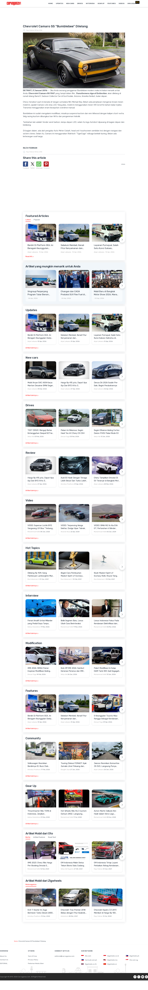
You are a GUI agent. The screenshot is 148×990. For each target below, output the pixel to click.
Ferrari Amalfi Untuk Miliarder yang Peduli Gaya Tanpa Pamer (40, 622)
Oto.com (86, 956)
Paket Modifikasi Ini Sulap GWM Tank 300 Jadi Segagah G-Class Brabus (106, 669)
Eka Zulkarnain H (33, 579)
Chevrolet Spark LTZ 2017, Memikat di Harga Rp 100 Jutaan (105, 911)
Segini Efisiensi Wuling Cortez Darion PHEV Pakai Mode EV (106, 431)
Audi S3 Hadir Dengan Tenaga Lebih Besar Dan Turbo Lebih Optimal (74, 479)
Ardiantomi (64, 916)
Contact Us (4, 960)
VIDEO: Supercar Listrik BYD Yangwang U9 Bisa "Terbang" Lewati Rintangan (40, 527)
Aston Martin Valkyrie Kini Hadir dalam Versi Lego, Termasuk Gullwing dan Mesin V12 (107, 812)
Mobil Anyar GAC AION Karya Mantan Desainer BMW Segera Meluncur (41, 384)
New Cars (70, 3)
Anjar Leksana (33, 252)
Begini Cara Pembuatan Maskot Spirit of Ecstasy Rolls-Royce (72, 574)
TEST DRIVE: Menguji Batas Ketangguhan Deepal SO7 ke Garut (40, 432)
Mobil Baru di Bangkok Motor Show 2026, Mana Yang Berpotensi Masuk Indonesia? (105, 293)
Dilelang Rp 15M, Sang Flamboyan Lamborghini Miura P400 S (41, 574)
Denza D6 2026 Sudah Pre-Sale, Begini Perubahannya (106, 384)
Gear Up (101, 3)
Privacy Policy (33, 960)
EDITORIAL (4, 963)
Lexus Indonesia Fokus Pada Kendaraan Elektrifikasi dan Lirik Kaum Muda (106, 622)
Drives (80, 3)
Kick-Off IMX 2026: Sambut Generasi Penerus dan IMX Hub (72, 669)
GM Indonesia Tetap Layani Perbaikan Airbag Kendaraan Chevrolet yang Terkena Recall (107, 864)
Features (111, 3)
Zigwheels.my (110, 960)
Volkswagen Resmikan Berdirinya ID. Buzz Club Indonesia (38, 765)
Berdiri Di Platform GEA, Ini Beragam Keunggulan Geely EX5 (40, 247)
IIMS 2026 (131, 3)
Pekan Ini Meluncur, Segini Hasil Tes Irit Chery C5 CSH (72, 431)
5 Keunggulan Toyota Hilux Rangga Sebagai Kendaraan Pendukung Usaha (106, 717)
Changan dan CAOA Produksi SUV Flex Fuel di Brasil (73, 293)
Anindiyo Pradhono (67, 484)
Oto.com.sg (132, 960)
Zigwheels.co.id (111, 956)
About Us (3, 956)
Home (50, 3)
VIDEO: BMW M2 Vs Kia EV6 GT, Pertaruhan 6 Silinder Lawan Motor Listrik (106, 527)
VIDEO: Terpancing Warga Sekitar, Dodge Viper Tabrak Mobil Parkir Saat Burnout (73, 527)
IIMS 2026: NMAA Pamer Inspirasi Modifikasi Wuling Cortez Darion (39, 669)
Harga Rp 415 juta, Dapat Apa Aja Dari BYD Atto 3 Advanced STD (74, 384)
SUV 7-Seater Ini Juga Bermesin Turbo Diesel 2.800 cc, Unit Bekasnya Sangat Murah (40, 911)
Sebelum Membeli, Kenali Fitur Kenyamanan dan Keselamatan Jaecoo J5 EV (74, 247)
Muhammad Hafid (34, 532)
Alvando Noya (65, 532)
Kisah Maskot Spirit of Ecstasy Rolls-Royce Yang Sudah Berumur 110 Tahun (105, 574)
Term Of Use (32, 956)
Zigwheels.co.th (89, 964)
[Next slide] (122, 240)
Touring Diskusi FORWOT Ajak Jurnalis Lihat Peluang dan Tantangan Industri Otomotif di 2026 (74, 765)
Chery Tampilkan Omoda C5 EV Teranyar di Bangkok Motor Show (107, 479)
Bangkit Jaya (65, 769)
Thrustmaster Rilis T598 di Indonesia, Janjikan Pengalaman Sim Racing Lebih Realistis (41, 812)
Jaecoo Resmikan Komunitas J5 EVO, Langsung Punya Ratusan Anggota (106, 765)
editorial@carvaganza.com (64, 956)
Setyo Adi (31, 436)
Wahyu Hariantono (34, 627)
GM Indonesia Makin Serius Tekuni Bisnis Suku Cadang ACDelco (72, 864)
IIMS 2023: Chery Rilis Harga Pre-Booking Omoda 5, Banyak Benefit (40, 864)
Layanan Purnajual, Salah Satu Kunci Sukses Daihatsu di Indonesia (106, 247)
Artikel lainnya (31, 348)
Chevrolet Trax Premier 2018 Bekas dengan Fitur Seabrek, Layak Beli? (73, 911)
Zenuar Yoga (65, 436)
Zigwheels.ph (132, 956)
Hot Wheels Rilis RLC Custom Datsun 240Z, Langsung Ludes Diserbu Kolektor (74, 812)
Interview (90, 3)
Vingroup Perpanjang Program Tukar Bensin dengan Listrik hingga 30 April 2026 (40, 293)
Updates (59, 3)
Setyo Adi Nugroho (67, 869)
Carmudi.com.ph (89, 960)
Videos (121, 3)
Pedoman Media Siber (36, 963)
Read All (29, 256)
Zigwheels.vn (110, 964)
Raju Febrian (30, 30)
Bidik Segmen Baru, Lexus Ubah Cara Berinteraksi (72, 622)
